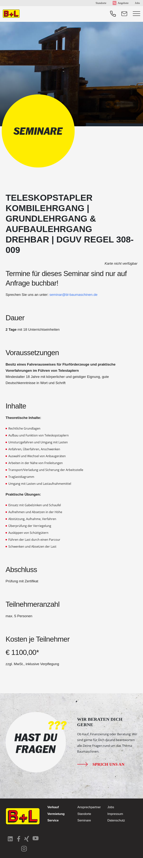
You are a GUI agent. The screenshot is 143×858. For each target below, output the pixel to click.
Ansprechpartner (89, 807)
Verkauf (53, 807)
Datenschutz (116, 820)
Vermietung (56, 814)
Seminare (84, 820)
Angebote (123, 2)
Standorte (101, 2)
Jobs (137, 2)
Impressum (115, 814)
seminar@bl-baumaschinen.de (74, 295)
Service (53, 820)
